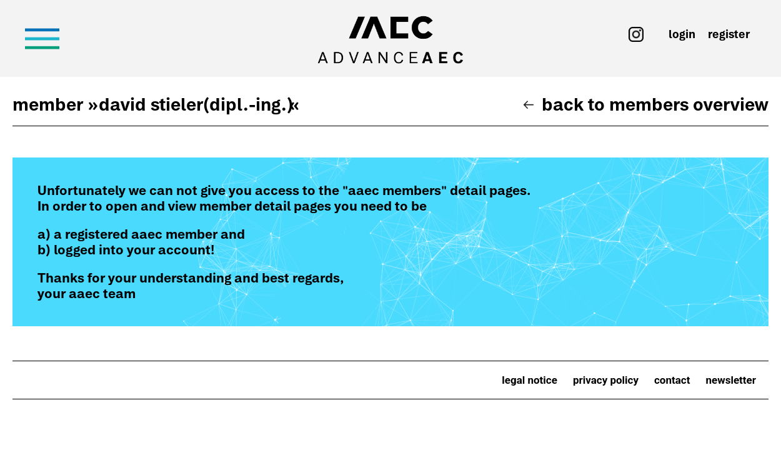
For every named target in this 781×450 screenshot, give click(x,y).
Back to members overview (655, 104)
